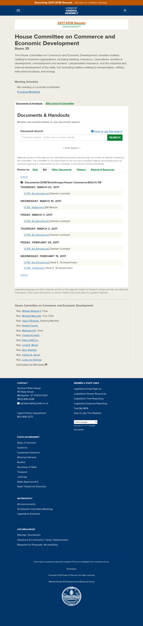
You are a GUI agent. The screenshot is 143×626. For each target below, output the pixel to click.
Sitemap (21, 535)
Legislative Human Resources (90, 393)
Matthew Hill (29, 330)
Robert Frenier (30, 325)
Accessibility (51, 544)
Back (24, 177)
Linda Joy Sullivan (32, 359)
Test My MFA (81, 408)
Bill (45, 169)
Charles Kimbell (30, 335)
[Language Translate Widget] (85, 422)
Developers (72, 569)
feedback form (88, 562)
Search (114, 137)
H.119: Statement (34, 207)
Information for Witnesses (31, 364)
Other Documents (62, 169)
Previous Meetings (28, 92)
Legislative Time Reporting (88, 398)
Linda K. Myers (30, 345)
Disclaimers (34, 535)
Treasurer (22, 472)
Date (35, 169)
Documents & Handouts (29, 103)
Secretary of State (27, 467)
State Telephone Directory (31, 486)
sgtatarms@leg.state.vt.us (32, 403)
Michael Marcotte (31, 315)
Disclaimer (79, 429)
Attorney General (26, 457)
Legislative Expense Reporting (90, 403)
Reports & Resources (102, 169)
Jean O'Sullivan (30, 320)
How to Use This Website (87, 413)
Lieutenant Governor (28, 452)
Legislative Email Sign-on (87, 388)
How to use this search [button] (106, 131)
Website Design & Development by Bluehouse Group (71, 581)
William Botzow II (31, 311)
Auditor (21, 462)
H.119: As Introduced (37, 193)
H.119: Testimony (34, 268)
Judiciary (22, 476)
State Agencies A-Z (27, 481)
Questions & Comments (30, 539)
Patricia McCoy (30, 340)
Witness (81, 169)
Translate (89, 426)
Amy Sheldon (29, 350)
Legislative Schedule (28, 513)
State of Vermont (26, 442)
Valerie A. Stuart (31, 354)
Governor (22, 447)
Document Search (71, 131)
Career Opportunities (56, 539)
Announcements (26, 504)
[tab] (29, 103)
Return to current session (91, 2)
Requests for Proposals (29, 544)
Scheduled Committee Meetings (35, 509)
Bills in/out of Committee (60, 103)
